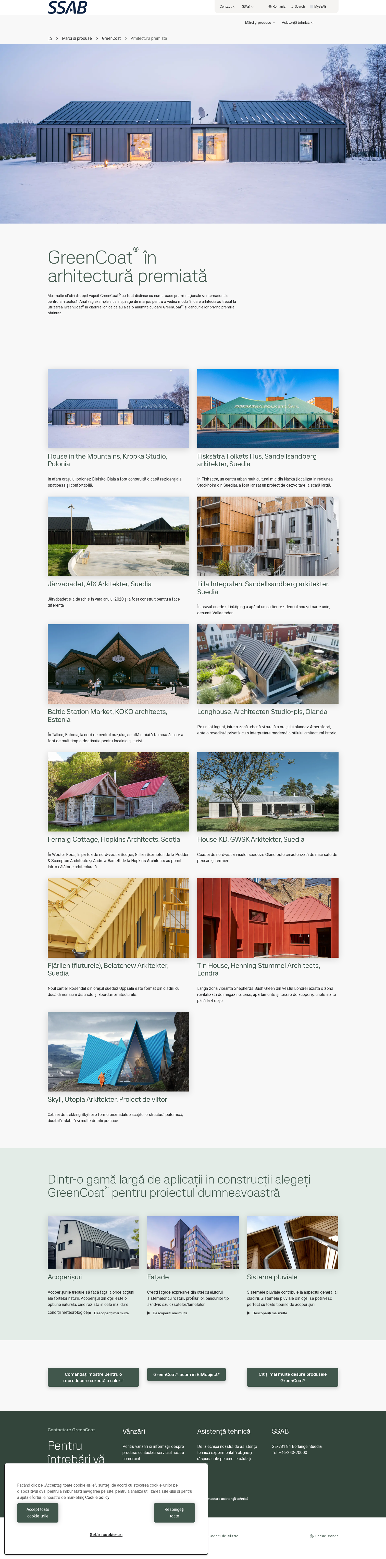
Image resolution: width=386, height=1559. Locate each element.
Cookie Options (324, 1536)
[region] (106, 1512)
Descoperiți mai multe (109, 1313)
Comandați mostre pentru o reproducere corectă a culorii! (93, 1377)
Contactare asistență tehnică (222, 1498)
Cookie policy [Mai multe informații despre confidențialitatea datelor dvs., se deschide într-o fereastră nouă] (97, 1504)
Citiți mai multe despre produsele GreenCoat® (293, 1377)
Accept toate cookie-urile (60, 1516)
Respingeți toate (152, 1516)
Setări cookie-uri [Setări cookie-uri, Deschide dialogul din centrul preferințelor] (106, 1534)
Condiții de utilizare (224, 1536)
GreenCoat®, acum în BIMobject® (186, 1374)
